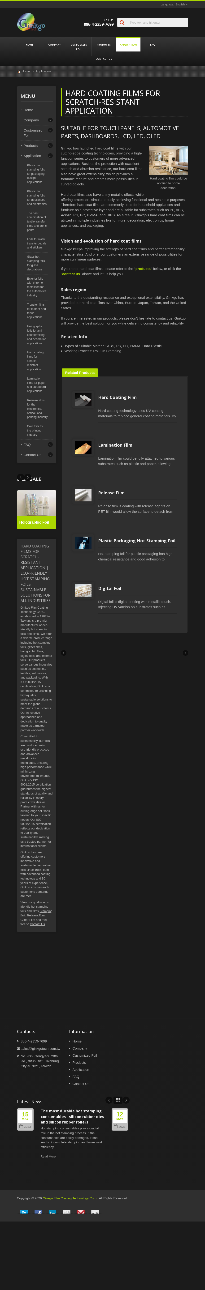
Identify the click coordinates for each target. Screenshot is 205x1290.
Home (29, 44)
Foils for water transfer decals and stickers (36, 243)
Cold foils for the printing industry (35, 430)
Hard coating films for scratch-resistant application (35, 361)
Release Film (36, 915)
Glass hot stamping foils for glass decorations (36, 263)
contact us (71, 274)
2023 (25, 1214)
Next (20, 477)
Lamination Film (89, 480)
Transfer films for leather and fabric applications (36, 311)
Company (54, 44)
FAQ (153, 44)
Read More (48, 1244)
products (143, 269)
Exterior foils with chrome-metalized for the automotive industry (36, 287)
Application (128, 44)
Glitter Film (28, 920)
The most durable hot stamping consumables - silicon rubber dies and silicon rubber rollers (72, 1204)
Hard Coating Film (91, 415)
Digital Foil (84, 675)
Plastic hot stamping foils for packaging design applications (36, 174)
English (180, 4)
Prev (27, 477)
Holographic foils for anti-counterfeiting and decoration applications (36, 335)
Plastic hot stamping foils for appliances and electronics (37, 198)
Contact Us (104, 58)
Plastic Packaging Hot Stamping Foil (111, 610)
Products (104, 44)
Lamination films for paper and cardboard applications (36, 385)
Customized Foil (79, 46)
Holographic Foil (34, 522)
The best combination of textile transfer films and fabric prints (37, 222)
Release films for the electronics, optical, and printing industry (37, 409)
